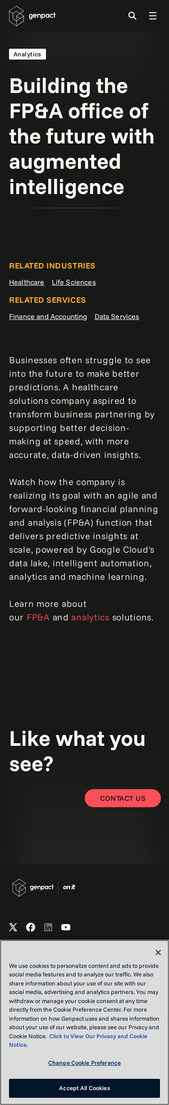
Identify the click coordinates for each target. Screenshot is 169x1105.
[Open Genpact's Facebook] (30, 928)
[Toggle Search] (132, 16)
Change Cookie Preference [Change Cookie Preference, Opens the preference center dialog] (84, 1062)
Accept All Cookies (84, 1087)
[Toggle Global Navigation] (153, 16)
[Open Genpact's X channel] (13, 927)
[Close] (158, 952)
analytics (90, 617)
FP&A (38, 617)
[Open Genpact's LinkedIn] (48, 927)
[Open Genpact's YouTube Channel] (65, 927)
